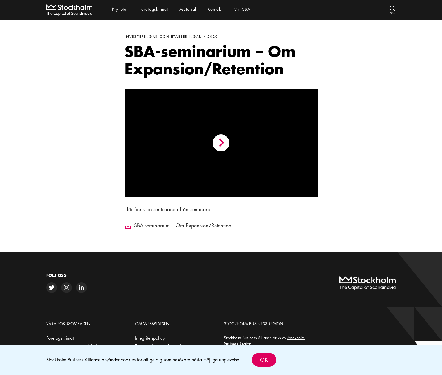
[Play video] (221, 142)
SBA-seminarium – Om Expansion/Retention (182, 225)
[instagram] (66, 287)
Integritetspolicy (150, 338)
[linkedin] (81, 287)
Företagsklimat (60, 338)
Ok (264, 359)
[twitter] (51, 287)
